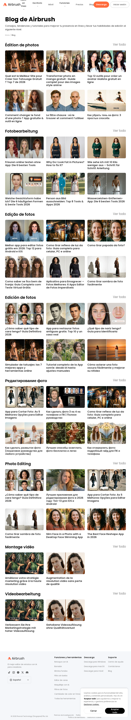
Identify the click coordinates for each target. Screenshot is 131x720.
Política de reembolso (76, 717)
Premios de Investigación (64, 715)
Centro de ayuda (115, 662)
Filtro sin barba (60, 675)
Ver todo (119, 45)
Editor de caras (61, 680)
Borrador (58, 666)
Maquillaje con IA (61, 684)
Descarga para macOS (94, 666)
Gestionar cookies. (91, 704)
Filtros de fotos (61, 689)
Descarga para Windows (95, 662)
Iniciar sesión (119, 4)
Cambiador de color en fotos (67, 694)
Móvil (50, 4)
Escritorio (37, 4)
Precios (79, 4)
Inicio (7, 35)
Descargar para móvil (93, 671)
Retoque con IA (61, 662)
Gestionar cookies (94, 717)
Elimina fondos (60, 671)
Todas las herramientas (64, 698)
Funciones (64, 4)
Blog (91, 4)
